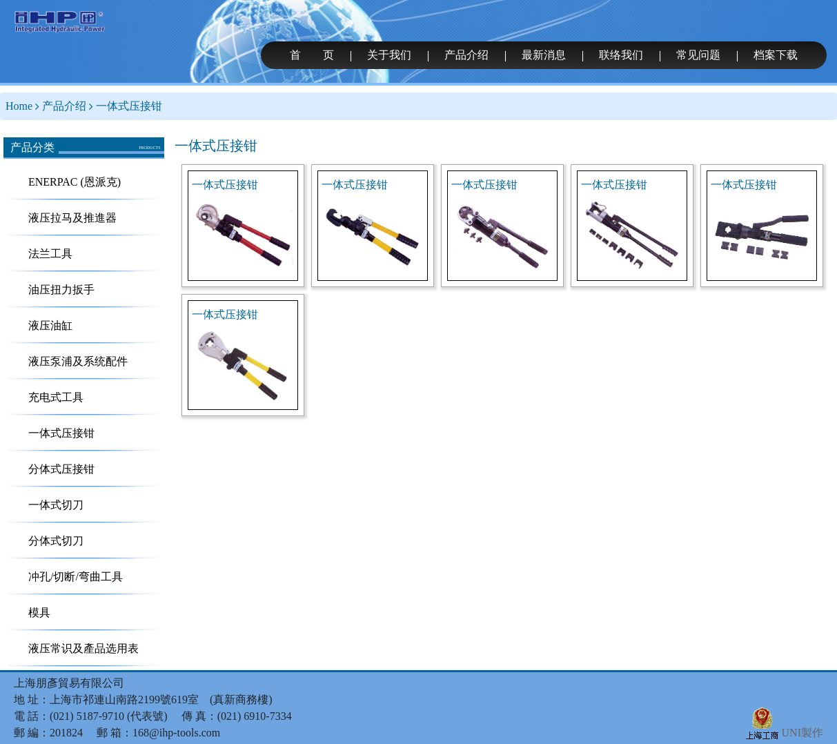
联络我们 (621, 55)
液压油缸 (50, 325)
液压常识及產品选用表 (83, 648)
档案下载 (776, 55)
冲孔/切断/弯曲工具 (75, 577)
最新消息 (544, 55)
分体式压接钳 (61, 469)
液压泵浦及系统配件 (78, 361)
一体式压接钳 (129, 106)
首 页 (312, 55)
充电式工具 (55, 397)
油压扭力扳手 (61, 289)
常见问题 (698, 55)
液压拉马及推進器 (72, 218)
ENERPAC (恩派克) (74, 182)
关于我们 (389, 55)
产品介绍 (466, 55)
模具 (39, 612)
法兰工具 (50, 254)
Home (19, 106)
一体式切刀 (55, 505)
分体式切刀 (55, 541)
